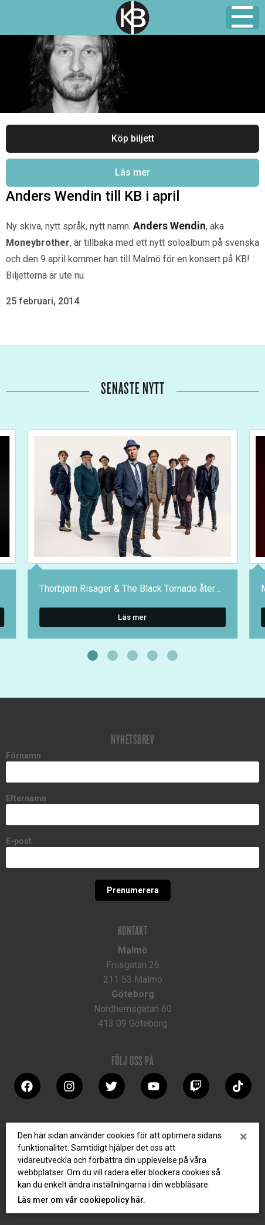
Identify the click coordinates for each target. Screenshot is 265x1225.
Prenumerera (133, 890)
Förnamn (23, 756)
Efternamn (26, 798)
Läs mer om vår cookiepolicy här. (81, 1200)
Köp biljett (132, 138)
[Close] (243, 1137)
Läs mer (132, 172)
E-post (19, 841)
